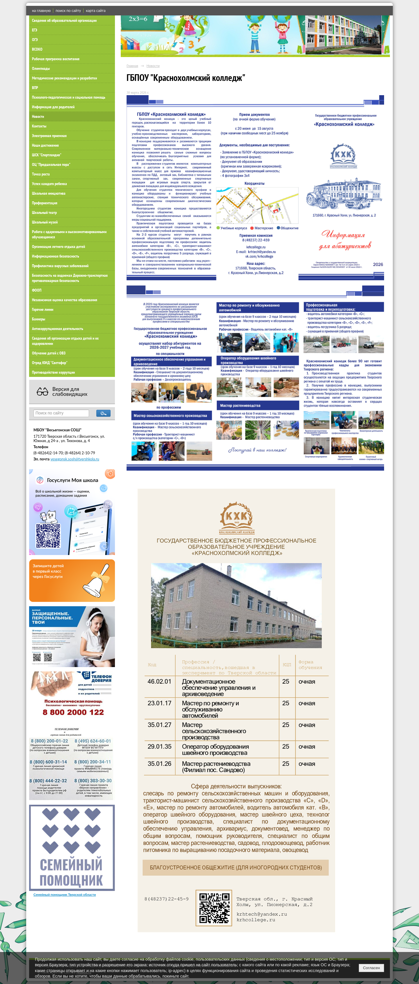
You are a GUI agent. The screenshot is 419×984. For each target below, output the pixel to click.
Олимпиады (41, 68)
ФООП (36, 290)
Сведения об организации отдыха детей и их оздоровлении (65, 341)
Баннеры (38, 319)
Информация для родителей (53, 106)
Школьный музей (45, 222)
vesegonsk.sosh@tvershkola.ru (74, 459)
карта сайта (95, 10)
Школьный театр (44, 212)
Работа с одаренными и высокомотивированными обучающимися (69, 234)
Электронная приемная (49, 135)
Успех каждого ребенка (49, 183)
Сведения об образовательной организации (64, 20)
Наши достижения (45, 145)
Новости (38, 116)
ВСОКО (37, 49)
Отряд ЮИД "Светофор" (50, 362)
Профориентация (44, 202)
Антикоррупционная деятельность (57, 328)
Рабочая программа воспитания (55, 58)
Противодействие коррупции (53, 372)
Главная (132, 66)
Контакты (39, 126)
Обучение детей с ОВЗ (48, 353)
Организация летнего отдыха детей (58, 246)
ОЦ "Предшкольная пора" (51, 164)
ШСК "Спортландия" (46, 154)
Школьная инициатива (48, 193)
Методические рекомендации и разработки (64, 78)
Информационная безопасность (55, 256)
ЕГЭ (34, 30)
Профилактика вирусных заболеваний (60, 265)
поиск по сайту (68, 10)
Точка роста (41, 174)
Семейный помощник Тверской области (64, 894)
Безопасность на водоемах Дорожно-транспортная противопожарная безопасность (70, 278)
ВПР (35, 87)
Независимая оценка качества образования (64, 299)
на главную (41, 10)
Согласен (371, 968)
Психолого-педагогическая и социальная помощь (68, 97)
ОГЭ (35, 39)
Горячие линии (42, 309)
